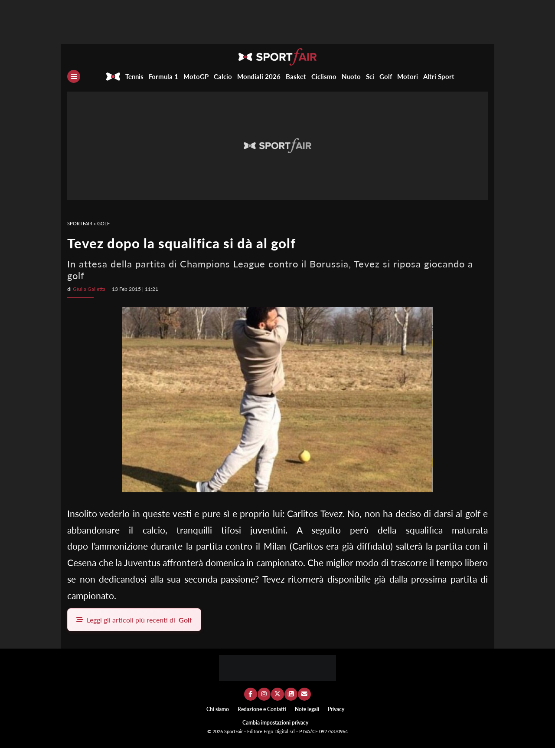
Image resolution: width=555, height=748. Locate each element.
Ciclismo (323, 76)
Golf (385, 76)
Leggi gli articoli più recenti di (134, 620)
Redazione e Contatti (262, 709)
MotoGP (196, 76)
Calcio (223, 76)
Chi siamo (217, 709)
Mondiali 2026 (259, 76)
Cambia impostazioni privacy (275, 722)
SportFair (79, 223)
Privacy (336, 709)
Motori (407, 76)
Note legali (307, 709)
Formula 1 (163, 76)
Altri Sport (438, 76)
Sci (370, 76)
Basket (296, 76)
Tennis (134, 76)
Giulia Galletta (89, 289)
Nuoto (351, 76)
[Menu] (73, 76)
